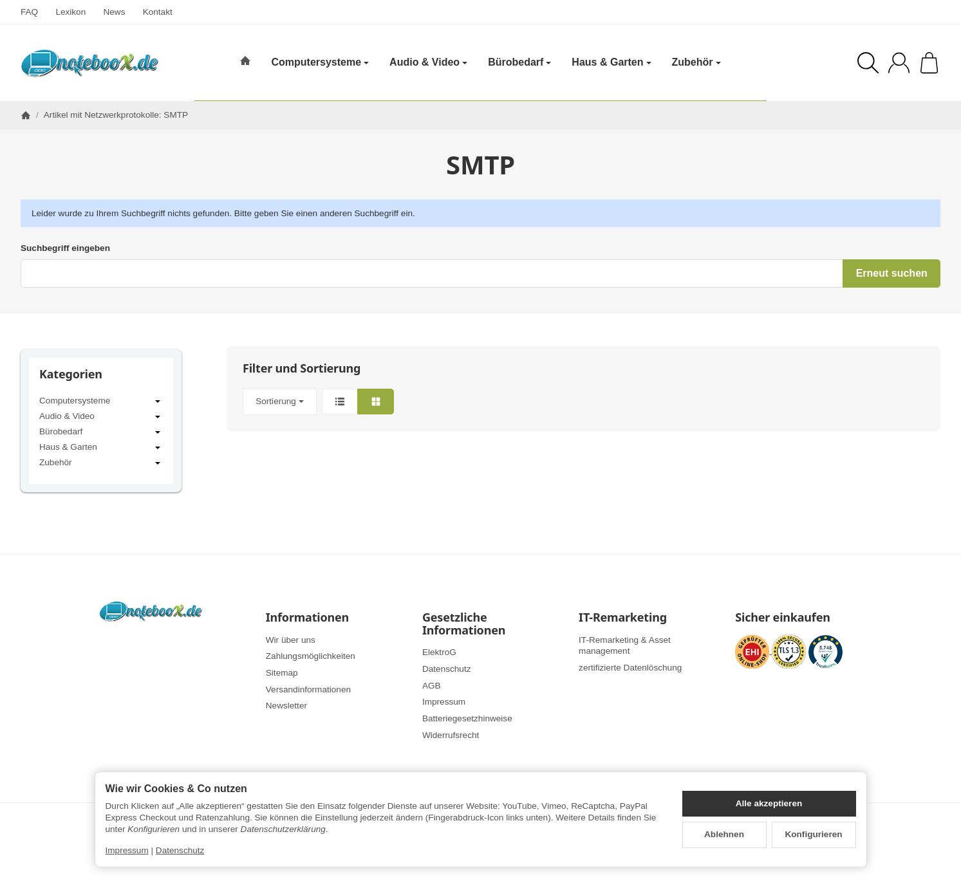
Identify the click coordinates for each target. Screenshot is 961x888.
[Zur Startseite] (89, 63)
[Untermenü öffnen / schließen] (158, 401)
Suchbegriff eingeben (65, 248)
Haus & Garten (101, 448)
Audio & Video (101, 417)
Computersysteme (101, 401)
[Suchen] (868, 62)
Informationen (307, 617)
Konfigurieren (813, 834)
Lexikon (70, 12)
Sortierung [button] (280, 401)
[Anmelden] (899, 62)
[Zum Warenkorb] (929, 62)
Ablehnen (724, 834)
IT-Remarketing (623, 617)
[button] (583, 402)
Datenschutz (180, 850)
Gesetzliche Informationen (463, 624)
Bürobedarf (101, 432)
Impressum (127, 850)
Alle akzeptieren (769, 803)
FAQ (29, 12)
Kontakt (158, 12)
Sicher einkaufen (782, 617)
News (114, 12)
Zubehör (101, 463)
